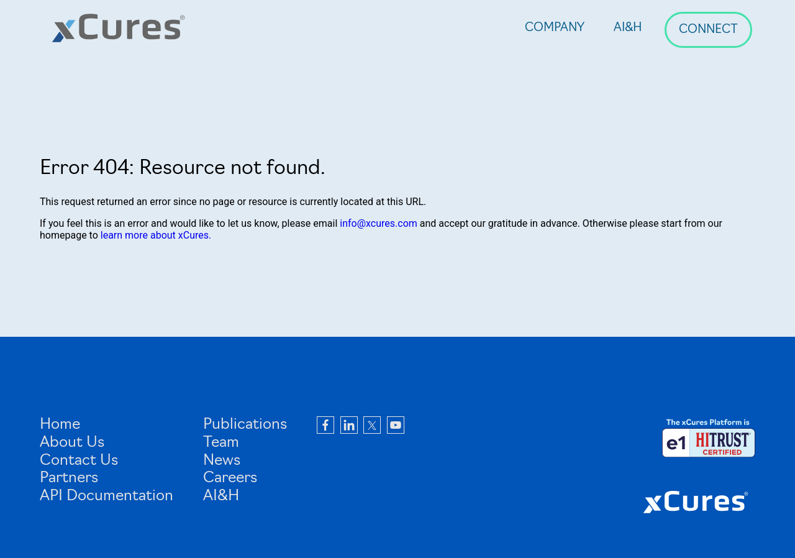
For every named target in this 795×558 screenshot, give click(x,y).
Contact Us (79, 461)
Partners (69, 478)
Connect (708, 30)
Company (554, 28)
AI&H (628, 28)
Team (221, 443)
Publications (245, 425)
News (221, 461)
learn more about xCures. (156, 235)
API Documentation (106, 496)
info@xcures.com (378, 223)
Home (60, 425)
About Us (72, 443)
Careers (230, 478)
